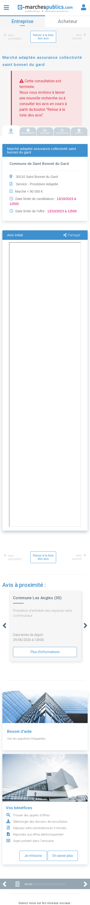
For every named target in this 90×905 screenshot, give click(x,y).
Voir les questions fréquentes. (26, 738)
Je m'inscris (33, 856)
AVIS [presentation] (11, 131)
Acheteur (67, 21)
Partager (72, 235)
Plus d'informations (45, 652)
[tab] (10, 130)
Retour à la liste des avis (43, 36)
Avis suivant (78, 36)
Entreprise (22, 21)
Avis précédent (14, 37)
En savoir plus (63, 856)
